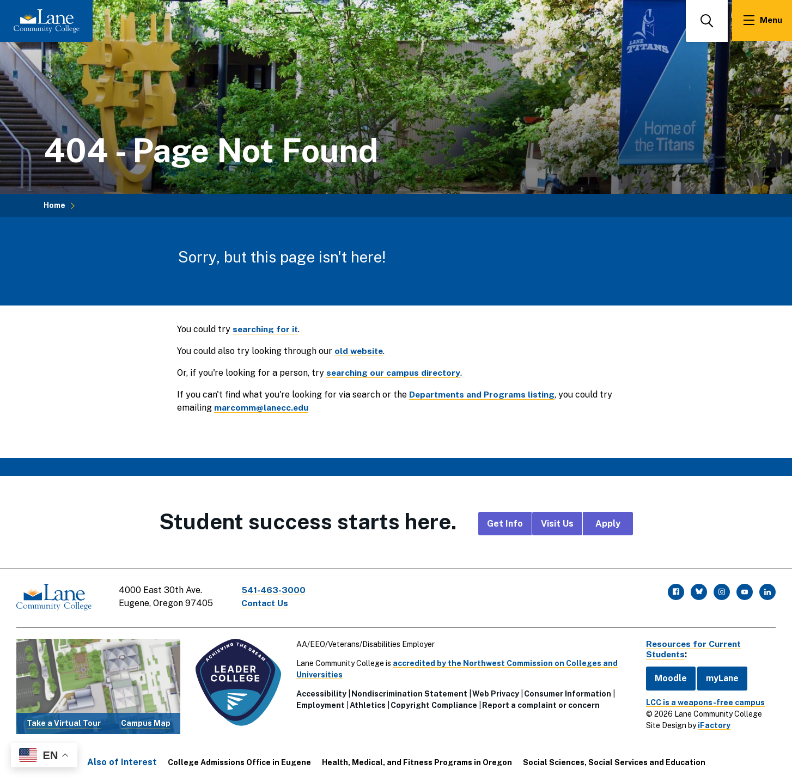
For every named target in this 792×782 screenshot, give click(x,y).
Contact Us (266, 603)
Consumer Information (566, 692)
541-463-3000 (274, 590)
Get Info (505, 523)
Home (54, 205)
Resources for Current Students (691, 648)
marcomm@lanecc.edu (261, 407)
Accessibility (320, 692)
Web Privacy (494, 692)
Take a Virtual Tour (63, 722)
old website (359, 351)
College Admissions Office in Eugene (239, 761)
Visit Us (557, 523)
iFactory (711, 724)
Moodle (668, 677)
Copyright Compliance (432, 704)
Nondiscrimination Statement (408, 692)
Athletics (367, 704)
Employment (319, 704)
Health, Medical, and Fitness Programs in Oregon (417, 761)
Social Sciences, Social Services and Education (614, 761)
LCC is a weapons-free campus (702, 701)
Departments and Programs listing (483, 394)
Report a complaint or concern (540, 704)
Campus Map (144, 722)
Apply (607, 523)
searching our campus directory (394, 373)
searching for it (266, 329)
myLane (719, 677)
